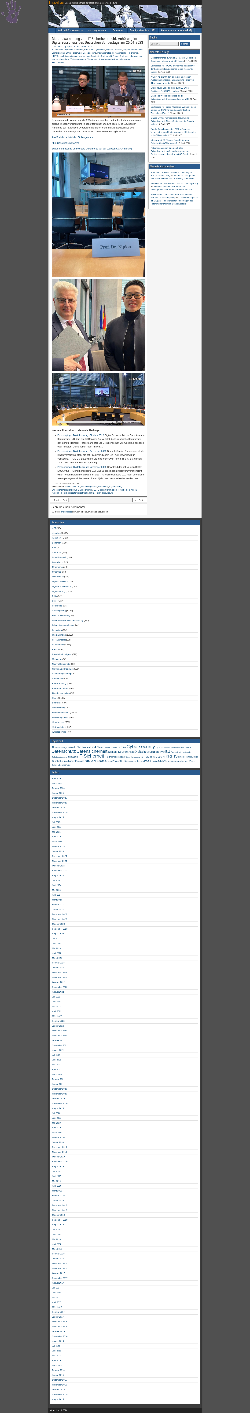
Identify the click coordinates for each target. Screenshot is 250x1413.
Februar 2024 (58, 904)
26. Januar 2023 (84, 46)
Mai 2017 (56, 1297)
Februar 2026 (58, 788)
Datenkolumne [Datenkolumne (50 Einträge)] (184, 747)
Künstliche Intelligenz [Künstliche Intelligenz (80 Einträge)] (63, 761)
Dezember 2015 (59, 1380)
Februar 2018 (58, 1254)
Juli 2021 (56, 1055)
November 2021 (59, 1035)
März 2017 (57, 1307)
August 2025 (58, 817)
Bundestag (103, 486)
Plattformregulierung (61, 673)
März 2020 (57, 1132)
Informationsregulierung (63, 625)
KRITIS (55, 56)
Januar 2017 (58, 1317)
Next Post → (140, 500)
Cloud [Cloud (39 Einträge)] (106, 747)
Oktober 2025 (58, 807)
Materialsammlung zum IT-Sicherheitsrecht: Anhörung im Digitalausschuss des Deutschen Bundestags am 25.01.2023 (97, 40)
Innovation (57, 630)
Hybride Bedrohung (61, 615)
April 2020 (57, 1127)
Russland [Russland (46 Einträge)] (140, 761)
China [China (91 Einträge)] (100, 747)
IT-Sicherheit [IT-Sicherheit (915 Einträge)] (91, 755)
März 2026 (57, 783)
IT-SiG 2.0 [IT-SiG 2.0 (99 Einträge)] (156, 756)
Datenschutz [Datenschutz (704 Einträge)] (63, 751)
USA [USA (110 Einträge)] (161, 760)
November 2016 (59, 1326)
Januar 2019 (58, 1200)
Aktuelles (58, 49)
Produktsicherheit (60, 688)
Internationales (104, 53)
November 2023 (59, 919)
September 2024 (59, 870)
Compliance (57, 562)
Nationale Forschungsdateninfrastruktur (70, 493)
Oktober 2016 (58, 1331)
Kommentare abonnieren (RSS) (176, 30)
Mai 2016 (56, 1355)
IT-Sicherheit (132, 53)
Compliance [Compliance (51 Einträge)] (114, 747)
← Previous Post (59, 500)
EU (95, 490)
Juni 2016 (56, 1351)
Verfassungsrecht (78, 59)
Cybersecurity (115, 486)
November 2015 (59, 1385)
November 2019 (59, 1152)
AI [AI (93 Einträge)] (52, 747)
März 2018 (57, 1249)
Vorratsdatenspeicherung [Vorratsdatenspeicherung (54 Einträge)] (176, 761)
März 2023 (57, 958)
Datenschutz (58, 576)
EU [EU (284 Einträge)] (167, 752)
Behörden (78, 49)
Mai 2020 (56, 1123)
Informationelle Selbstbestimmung (67, 620)
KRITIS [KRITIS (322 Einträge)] (171, 756)
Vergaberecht (93, 59)
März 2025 (57, 841)
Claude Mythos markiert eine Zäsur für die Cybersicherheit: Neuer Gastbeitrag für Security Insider (172, 121)
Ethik (68, 53)
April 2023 (57, 953)
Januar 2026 (58, 793)
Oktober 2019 (58, 1157)
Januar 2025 (58, 851)
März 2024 (57, 900)
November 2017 (59, 1268)
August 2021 (58, 1050)
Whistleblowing (123, 59)
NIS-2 (91, 493)
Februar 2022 (58, 1021)
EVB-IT (55, 601)
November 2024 (59, 861)
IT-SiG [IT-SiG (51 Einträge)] (146, 757)
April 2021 (57, 1069)
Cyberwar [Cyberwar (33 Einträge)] (173, 747)
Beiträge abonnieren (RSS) (143, 30)
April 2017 (57, 1302)
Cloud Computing (60, 557)
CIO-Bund (88, 49)
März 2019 (57, 1191)
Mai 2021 (56, 1064)
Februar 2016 (58, 1370)
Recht (115, 56)
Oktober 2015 (58, 1389)
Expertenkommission (107, 490)
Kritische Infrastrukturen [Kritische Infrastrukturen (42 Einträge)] (188, 757)
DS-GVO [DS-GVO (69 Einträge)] (160, 752)
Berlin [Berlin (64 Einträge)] (73, 747)
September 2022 (59, 987)
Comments (59, 62)
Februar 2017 (58, 1312)
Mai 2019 (56, 1181)
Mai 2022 (56, 1006)
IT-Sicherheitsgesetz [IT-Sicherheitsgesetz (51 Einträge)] (114, 757)
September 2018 (59, 1220)
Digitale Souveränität (133, 49)
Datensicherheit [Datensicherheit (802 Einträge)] (91, 751)
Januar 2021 (58, 1084)
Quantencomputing (61, 693)
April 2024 (57, 895)
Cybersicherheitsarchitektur (64, 490)
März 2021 (57, 1074)
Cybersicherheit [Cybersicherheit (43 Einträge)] (162, 747)
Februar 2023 (58, 963)
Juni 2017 (56, 1292)
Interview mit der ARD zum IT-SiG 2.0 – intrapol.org (174, 183)
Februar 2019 (58, 1195)
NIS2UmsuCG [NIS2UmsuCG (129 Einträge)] (103, 760)
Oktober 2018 (58, 1215)
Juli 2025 (56, 822)
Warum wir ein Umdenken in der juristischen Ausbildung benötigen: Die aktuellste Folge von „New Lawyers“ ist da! (172, 80)
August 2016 (58, 1341)
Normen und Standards (89, 56)
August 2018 (58, 1224)
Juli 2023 (56, 938)
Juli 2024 (56, 880)
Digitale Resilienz (114, 49)
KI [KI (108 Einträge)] (164, 756)
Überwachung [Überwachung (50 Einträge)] (64, 765)
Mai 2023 (56, 948)
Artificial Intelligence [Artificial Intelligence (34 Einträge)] (62, 747)
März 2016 (57, 1365)
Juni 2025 (56, 827)
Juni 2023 (56, 943)
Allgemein (68, 49)
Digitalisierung (58, 53)
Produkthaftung (59, 683)
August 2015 (58, 1399)
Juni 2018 (56, 1234)
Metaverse (57, 659)
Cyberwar (56, 572)
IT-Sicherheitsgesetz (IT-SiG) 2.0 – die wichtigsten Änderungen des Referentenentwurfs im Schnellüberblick (174, 200)
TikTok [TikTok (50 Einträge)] (148, 761)
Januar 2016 (58, 1375)
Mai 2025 (56, 832)
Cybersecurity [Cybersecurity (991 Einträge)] (140, 746)
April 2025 (57, 836)
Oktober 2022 (58, 982)
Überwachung (136, 56)
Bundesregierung (89, 486)
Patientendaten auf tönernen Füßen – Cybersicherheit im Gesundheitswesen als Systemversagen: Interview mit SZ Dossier (170, 151)
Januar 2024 (58, 909)
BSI (78, 486)
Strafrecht (124, 56)
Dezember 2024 (59, 856)
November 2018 (59, 1210)
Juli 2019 (56, 1171)
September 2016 (59, 1336)
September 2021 (59, 1045)
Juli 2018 (56, 1229)
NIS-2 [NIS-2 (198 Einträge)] (89, 760)
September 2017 (59, 1278)
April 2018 (57, 1244)
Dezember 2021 (59, 1030)
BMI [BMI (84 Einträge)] (79, 747)
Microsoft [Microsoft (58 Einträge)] (79, 761)
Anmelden (118, 30)
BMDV (68, 486)
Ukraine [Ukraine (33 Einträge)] (155, 761)
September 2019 (59, 1161)
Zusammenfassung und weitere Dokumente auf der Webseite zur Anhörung (92, 148)
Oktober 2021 (58, 1040)
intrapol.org (56, 2)
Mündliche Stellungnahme (65, 143)
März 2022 (57, 1016)
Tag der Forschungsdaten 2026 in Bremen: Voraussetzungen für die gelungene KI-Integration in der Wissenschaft (173, 132)
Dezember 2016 (59, 1321)
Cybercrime (100, 49)
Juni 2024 (56, 885)
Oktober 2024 (58, 866)
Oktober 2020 (58, 1098)
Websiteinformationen (69, 30)
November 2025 (59, 803)
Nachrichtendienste (68, 56)
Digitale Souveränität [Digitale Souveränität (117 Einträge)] (121, 751)
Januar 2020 (58, 1142)
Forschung (76, 53)
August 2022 (58, 992)
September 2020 (59, 1103)
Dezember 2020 (59, 1089)
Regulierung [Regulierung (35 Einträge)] (131, 761)
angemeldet (66, 512)
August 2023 (58, 933)
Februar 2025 (58, 846)
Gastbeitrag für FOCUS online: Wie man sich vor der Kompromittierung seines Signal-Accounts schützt (173, 69)
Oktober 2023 (58, 924)
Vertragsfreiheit (108, 59)
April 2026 (57, 778)
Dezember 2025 (59, 798)
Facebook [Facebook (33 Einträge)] (174, 752)
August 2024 (58, 875)
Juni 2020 (56, 1118)
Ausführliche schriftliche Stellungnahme (73, 137)
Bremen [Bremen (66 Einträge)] (86, 747)
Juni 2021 (56, 1060)
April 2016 (57, 1360)
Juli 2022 (56, 997)
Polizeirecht (106, 56)
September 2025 (59, 812)
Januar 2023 (58, 967)
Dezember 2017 (59, 1263)
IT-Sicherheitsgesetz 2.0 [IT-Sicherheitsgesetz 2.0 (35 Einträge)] (133, 757)
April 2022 (57, 1011)
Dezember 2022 (59, 972)
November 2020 (59, 1094)
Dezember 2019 (59, 1147)
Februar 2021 (58, 1079)
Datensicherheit (85, 490)
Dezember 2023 (59, 914)
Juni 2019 (56, 1176)
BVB (54, 547)
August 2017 (58, 1283)
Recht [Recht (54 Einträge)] (123, 761)
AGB (54, 528)
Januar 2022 (58, 1026)
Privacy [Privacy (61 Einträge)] (116, 761)
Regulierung (107, 493)
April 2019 (57, 1186)
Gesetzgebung (89, 53)
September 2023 (59, 929)
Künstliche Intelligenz (62, 654)
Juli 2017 (56, 1288)
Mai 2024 (56, 890)
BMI (74, 486)
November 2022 (59, 977)
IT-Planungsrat (119, 53)
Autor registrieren (97, 30)
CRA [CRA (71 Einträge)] (123, 747)
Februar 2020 (58, 1137)
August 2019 (58, 1166)
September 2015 (59, 1394)
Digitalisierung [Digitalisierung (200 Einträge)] (144, 751)
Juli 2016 (56, 1346)
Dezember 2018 (59, 1205)
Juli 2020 (56, 1113)
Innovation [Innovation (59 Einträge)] (73, 756)
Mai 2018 (56, 1239)
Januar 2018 (58, 1258)
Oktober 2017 (58, 1273)
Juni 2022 (56, 1001)
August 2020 (58, 1108)
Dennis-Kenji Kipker (63, 46)
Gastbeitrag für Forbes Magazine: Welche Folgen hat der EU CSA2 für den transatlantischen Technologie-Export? (173, 110)
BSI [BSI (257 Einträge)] (93, 747)
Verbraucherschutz (60, 59)
